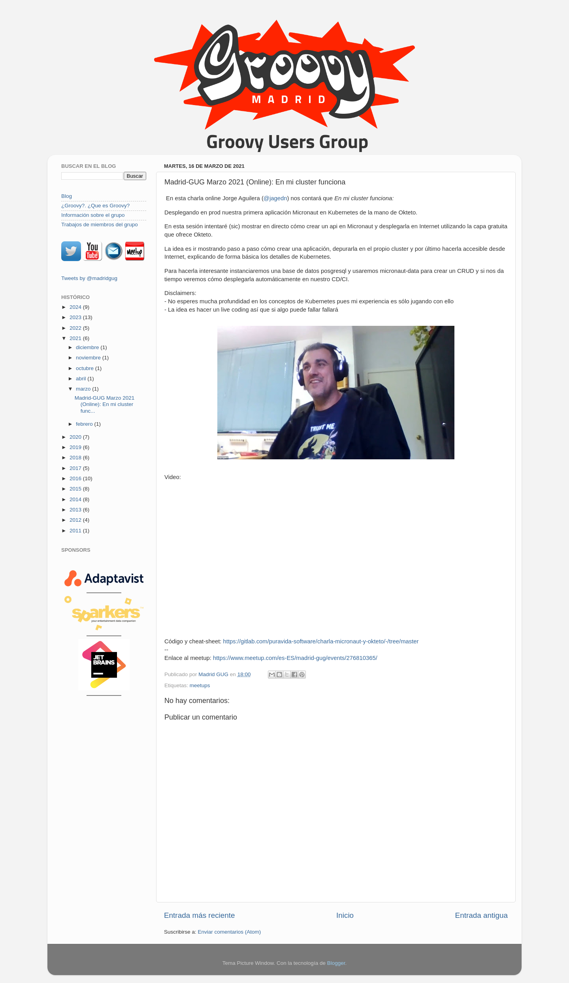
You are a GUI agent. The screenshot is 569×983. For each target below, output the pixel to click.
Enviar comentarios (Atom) (229, 932)
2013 (76, 510)
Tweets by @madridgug (89, 278)
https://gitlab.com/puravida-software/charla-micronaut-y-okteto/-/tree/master (321, 641)
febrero (85, 424)
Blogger (336, 963)
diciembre (88, 347)
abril (81, 379)
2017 (76, 468)
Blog (66, 196)
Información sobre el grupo (93, 215)
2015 (76, 489)
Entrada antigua (481, 915)
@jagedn (275, 198)
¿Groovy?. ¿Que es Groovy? (95, 206)
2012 (76, 520)
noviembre (89, 358)
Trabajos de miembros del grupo (99, 224)
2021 (76, 338)
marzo (84, 389)
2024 (76, 307)
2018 (76, 457)
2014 (76, 499)
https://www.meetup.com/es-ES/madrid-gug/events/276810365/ (295, 658)
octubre (85, 368)
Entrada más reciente (199, 915)
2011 (76, 531)
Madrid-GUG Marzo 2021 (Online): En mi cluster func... (105, 404)
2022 (76, 328)
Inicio (345, 915)
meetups (200, 685)
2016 (76, 478)
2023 (76, 317)
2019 (76, 447)
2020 (76, 437)
